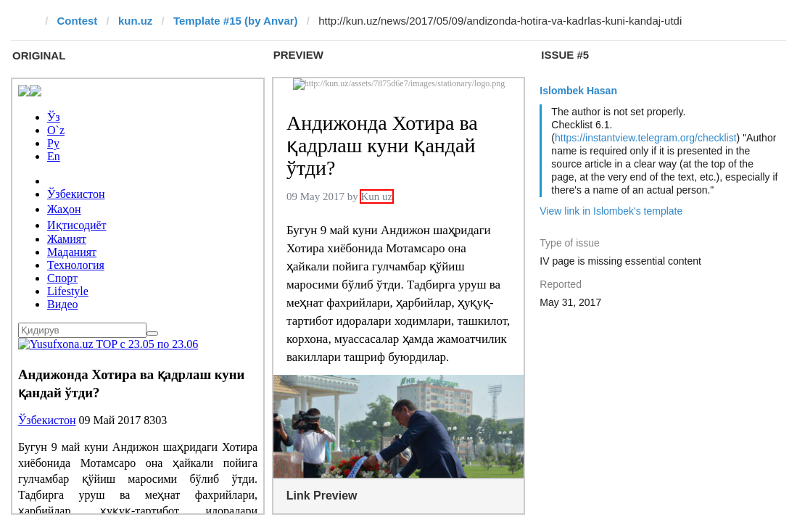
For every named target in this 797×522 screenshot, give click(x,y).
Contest (77, 20)
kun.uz (135, 20)
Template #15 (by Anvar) (235, 20)
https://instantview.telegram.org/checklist (646, 138)
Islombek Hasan (578, 90)
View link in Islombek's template (611, 211)
